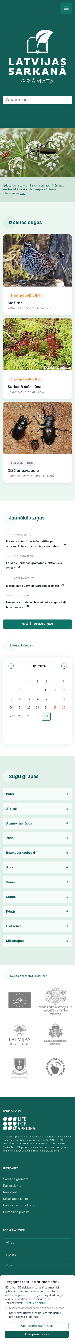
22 (28, 707)
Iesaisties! (10, 1192)
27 (11, 716)
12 (63, 690)
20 (11, 707)
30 (37, 716)
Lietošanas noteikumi (18, 1205)
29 (28, 716)
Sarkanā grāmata (15, 1179)
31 (46, 716)
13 (11, 698)
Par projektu (12, 1186)
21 (20, 707)
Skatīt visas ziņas (37, 624)
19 (63, 698)
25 (54, 707)
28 (20, 716)
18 (55, 698)
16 (37, 698)
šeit (22, 193)
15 (28, 698)
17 (46, 698)
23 (37, 707)
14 (20, 698)
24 (46, 707)
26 (63, 707)
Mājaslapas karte (15, 1199)
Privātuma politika (35, 1302)
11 (55, 690)
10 (46, 690)
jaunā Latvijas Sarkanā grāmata (31, 185)
